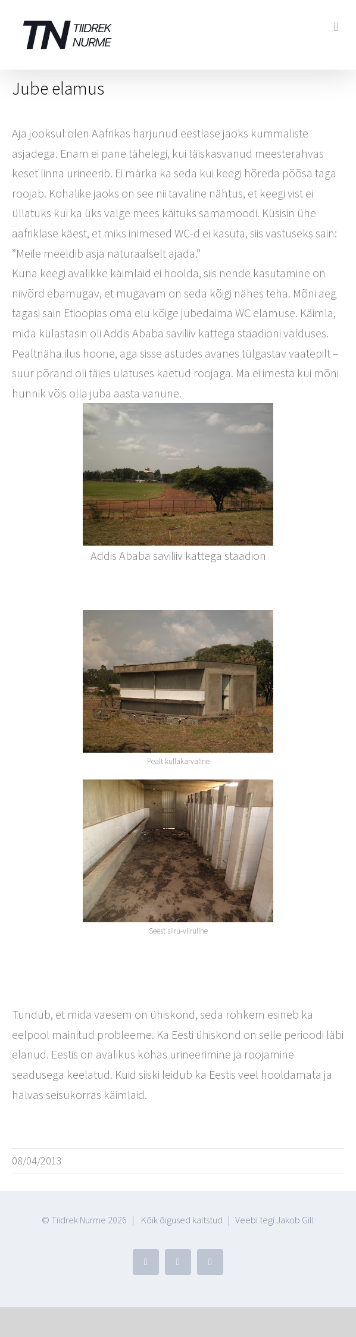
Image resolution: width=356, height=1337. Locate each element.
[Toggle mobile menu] (335, 27)
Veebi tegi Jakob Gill (274, 1220)
